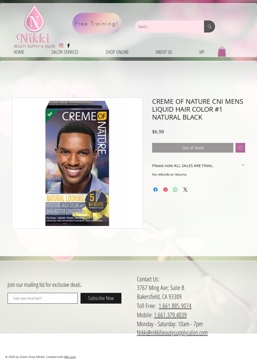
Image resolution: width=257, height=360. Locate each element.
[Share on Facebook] (155, 189)
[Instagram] (61, 46)
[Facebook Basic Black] (68, 46)
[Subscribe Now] (101, 298)
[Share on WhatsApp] (175, 189)
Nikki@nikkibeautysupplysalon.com (172, 332)
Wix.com (70, 357)
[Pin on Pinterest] (165, 189)
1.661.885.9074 (175, 305)
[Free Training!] (97, 23)
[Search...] (165, 26)
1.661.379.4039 (170, 314)
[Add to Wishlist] (240, 148)
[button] (222, 52)
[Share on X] (185, 189)
